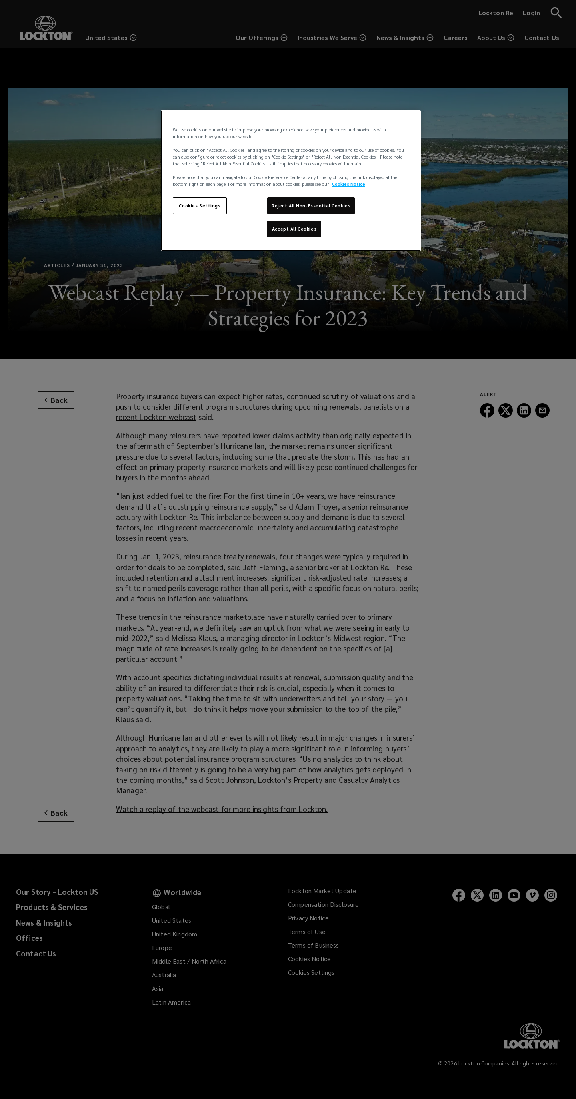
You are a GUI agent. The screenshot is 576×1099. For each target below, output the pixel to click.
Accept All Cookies (294, 229)
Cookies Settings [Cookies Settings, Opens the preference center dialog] (199, 206)
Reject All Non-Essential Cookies (311, 206)
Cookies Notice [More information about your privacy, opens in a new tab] (348, 184)
